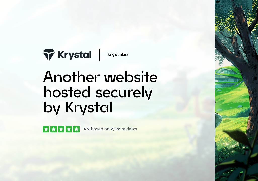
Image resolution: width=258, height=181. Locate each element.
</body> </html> (129, 90)
